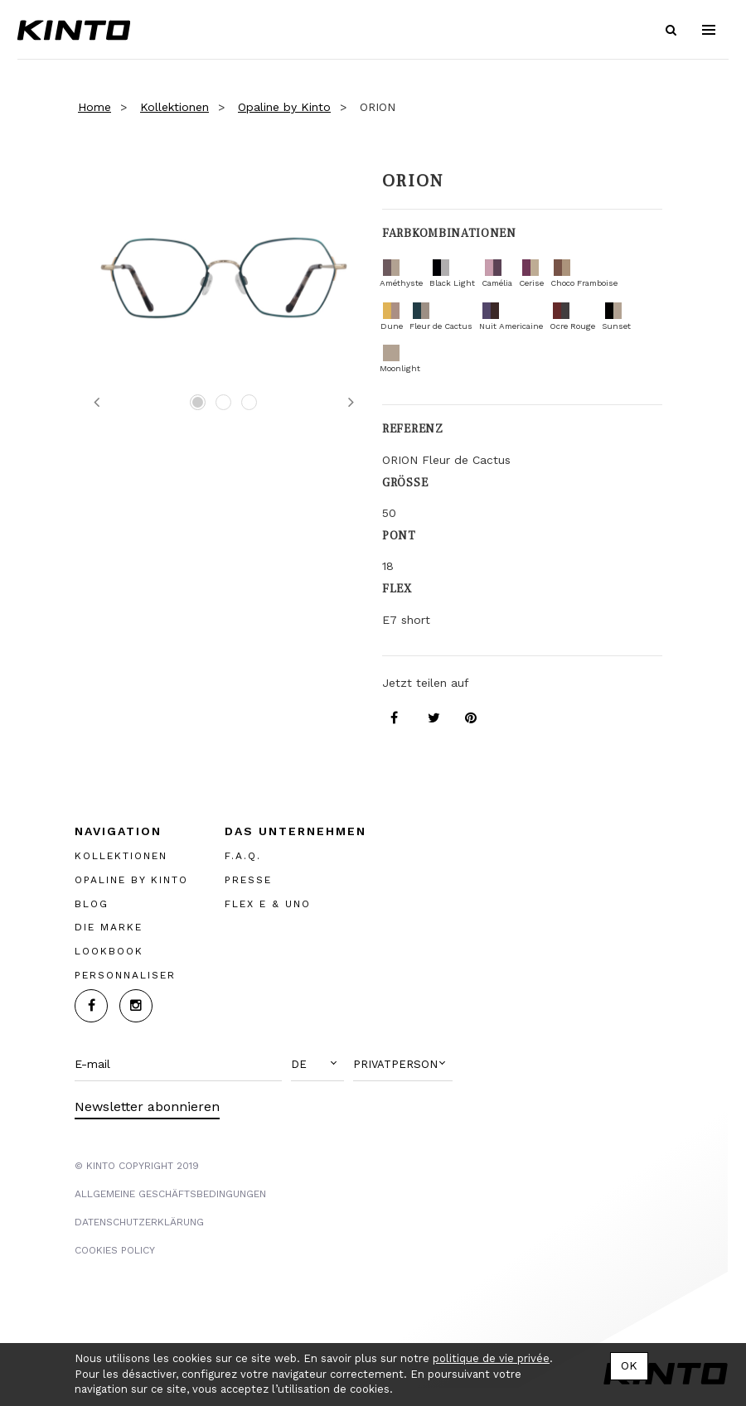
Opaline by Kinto (284, 107)
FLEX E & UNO (268, 903)
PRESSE (248, 879)
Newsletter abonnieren (147, 1106)
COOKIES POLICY (115, 1249)
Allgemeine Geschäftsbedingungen (170, 1193)
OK (629, 1365)
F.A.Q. (243, 855)
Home (94, 107)
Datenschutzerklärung (139, 1221)
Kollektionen (174, 107)
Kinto (78, 30)
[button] (317, 1063)
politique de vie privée (491, 1358)
